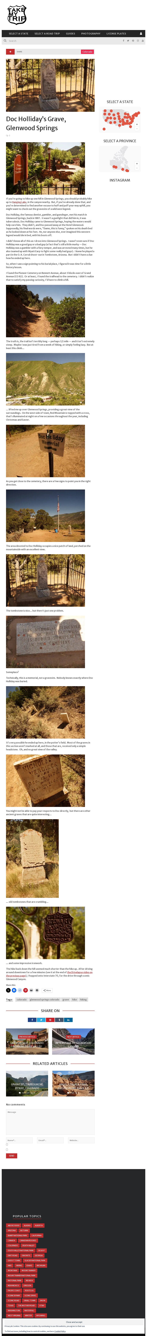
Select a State (18, 33)
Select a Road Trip (47, 33)
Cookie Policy (60, 1331)
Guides (70, 33)
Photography (90, 33)
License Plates (116, 33)
